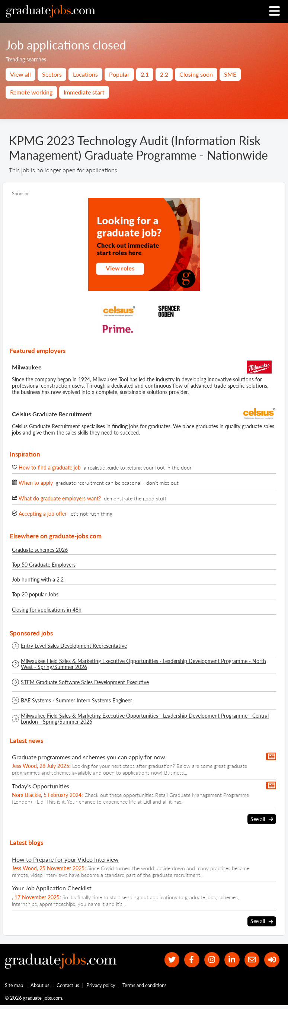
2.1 (145, 74)
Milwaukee (27, 367)
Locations (85, 74)
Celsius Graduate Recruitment (52, 413)
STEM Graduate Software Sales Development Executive (85, 682)
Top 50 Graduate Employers (44, 564)
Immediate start (84, 92)
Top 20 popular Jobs (35, 594)
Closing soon (196, 74)
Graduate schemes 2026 (40, 550)
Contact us (68, 985)
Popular (119, 74)
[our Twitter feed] (172, 959)
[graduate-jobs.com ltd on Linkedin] (232, 959)
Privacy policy (100, 985)
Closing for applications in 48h (46, 609)
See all (261, 819)
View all (20, 74)
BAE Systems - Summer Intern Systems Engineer (76, 701)
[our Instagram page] (212, 959)
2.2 (164, 74)
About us (40, 985)
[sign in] (271, 959)
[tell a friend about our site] (252, 959)
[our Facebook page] (191, 959)
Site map (14, 985)
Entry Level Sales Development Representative (74, 646)
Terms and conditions (144, 985)
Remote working (31, 92)
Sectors (52, 74)
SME (230, 74)
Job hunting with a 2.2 (38, 579)
